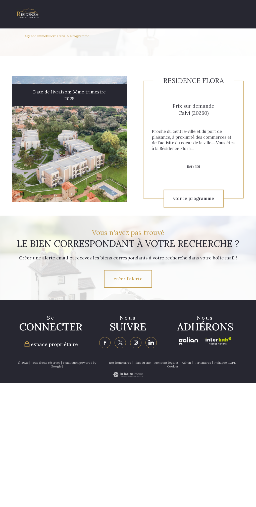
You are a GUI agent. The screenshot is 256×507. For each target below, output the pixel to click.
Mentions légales (166, 362)
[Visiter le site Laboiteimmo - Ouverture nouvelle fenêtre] (128, 375)
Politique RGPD (225, 362)
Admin (186, 362)
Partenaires (202, 362)
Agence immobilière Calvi (45, 36)
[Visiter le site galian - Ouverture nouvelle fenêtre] (188, 341)
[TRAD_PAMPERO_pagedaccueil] (28, 16)
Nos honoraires (120, 362)
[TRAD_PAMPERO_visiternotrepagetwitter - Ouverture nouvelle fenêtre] (120, 342)
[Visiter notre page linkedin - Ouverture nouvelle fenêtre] (151, 342)
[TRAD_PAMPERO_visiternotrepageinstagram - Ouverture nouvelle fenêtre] (135, 342)
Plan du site (142, 362)
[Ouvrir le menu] (248, 14)
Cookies (173, 366)
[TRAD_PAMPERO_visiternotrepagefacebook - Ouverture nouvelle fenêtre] (105, 342)
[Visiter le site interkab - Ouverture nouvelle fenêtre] (218, 341)
